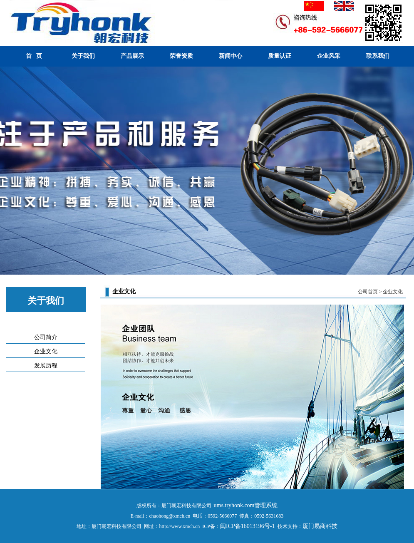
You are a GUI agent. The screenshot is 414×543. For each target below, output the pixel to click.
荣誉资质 (181, 56)
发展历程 (45, 365)
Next (406, 171)
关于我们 (83, 56)
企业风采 (328, 56)
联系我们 (377, 56)
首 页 (34, 56)
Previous (8, 171)
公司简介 (45, 337)
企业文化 (45, 351)
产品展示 (132, 56)
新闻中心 (230, 56)
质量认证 (279, 56)
